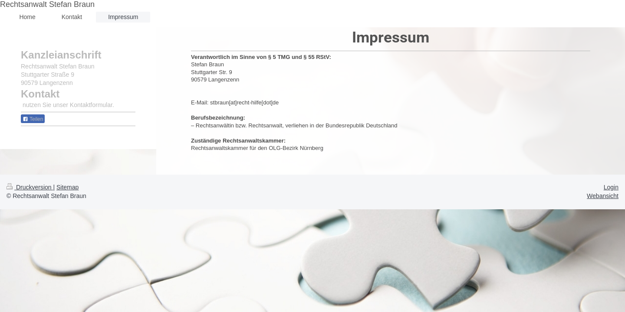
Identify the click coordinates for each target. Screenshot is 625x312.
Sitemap (67, 187)
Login (611, 187)
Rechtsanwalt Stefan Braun (47, 4)
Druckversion (30, 187)
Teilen (33, 119)
